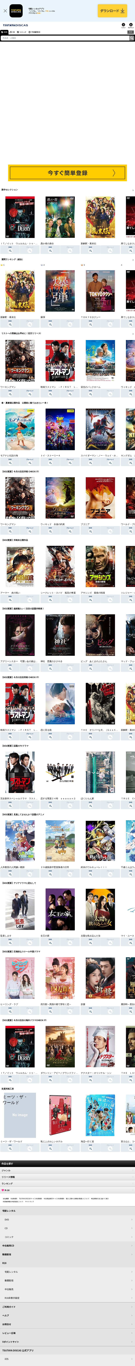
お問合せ (6, 1324)
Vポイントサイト (10, 1341)
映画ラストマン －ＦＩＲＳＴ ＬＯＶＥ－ (62, 387)
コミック (23, 32)
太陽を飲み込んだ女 (91, 936)
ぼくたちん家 (87, 798)
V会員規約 (14, 1198)
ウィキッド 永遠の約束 (53, 524)
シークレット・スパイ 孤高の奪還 (58, 593)
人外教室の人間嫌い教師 (12, 867)
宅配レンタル (11, 1271)
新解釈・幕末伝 (88, 243)
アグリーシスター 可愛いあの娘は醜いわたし (23, 661)
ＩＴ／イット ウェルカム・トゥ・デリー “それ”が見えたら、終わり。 (36, 243)
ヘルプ (5, 1315)
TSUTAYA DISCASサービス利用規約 (30, 1198)
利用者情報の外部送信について (13, 1201)
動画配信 (6, 1254)
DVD (5, 32)
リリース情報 (67, 1177)
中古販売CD (35, 32)
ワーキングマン (8, 387)
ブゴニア (85, 524)
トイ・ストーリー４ (50, 455)
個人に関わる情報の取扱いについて (77, 1198)
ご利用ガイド (8, 1306)
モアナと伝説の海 (9, 455)
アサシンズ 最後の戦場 (93, 593)
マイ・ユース (127, 936)
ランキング (67, 1183)
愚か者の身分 (47, 243)
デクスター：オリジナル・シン (96, 1073)
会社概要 (6, 1198)
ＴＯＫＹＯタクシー (91, 317)
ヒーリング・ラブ (9, 1004)
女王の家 (45, 936)
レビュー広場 (8, 1333)
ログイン (131, 27)
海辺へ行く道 (87, 1141)
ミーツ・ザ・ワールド (11, 1141)
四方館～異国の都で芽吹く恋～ (56, 1004)
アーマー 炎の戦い (10, 593)
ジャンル (67, 1170)
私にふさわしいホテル (52, 1141)
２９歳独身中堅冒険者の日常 (55, 867)
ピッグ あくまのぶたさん (94, 661)
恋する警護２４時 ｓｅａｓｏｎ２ (58, 798)
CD (13, 32)
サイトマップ (29, 1201)
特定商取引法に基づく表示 (100, 1198)
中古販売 (9, 1289)
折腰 (83, 1004)
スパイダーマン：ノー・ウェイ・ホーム (100, 455)
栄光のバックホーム (91, 387)
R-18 (67, 1190)
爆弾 (43, 317)
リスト (123, 27)
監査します (5, 936)
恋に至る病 (46, 730)
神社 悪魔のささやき (52, 661)
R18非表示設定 (12, 1297)
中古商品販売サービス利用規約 (54, 1198)
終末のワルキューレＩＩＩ (94, 867)
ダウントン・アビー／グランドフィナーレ (61, 1073)
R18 (130, 32)
